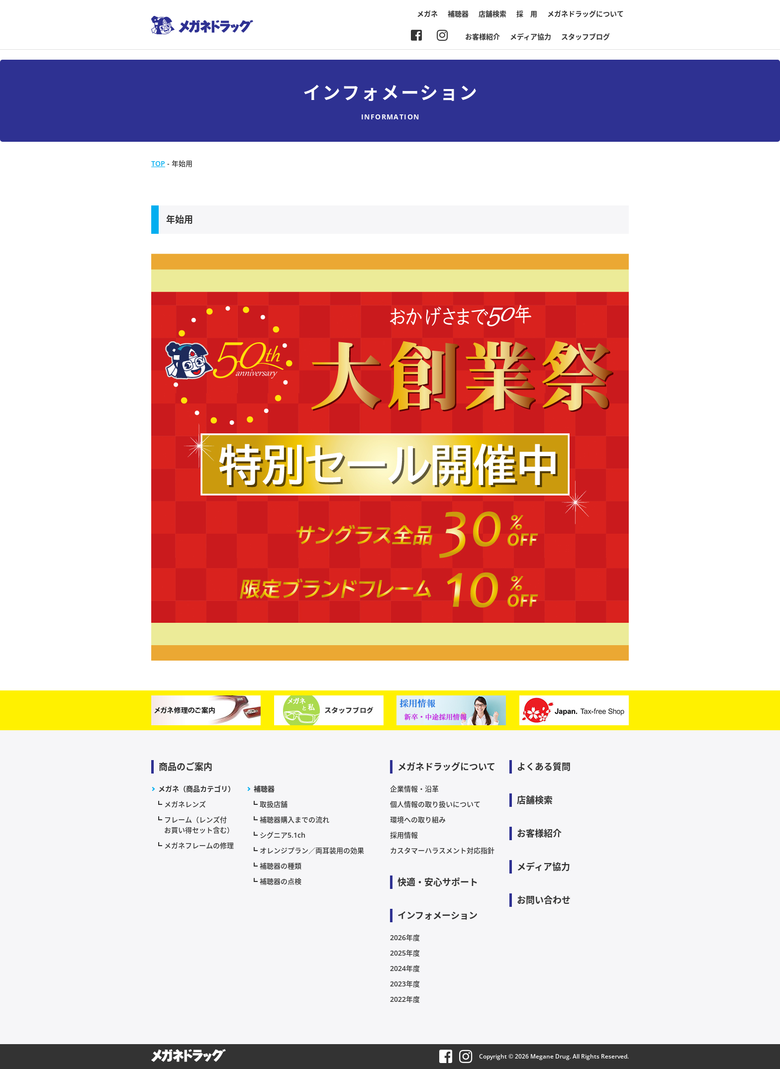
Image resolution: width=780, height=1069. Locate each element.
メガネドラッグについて (585, 13)
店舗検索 (492, 13)
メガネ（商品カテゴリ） (196, 788)
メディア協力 (530, 36)
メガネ (427, 13)
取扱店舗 (274, 804)
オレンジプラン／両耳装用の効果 (312, 850)
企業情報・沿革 (414, 788)
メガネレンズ (185, 804)
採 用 (526, 13)
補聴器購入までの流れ (294, 819)
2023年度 (405, 983)
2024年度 (405, 968)
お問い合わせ (544, 900)
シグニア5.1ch (282, 835)
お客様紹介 (482, 36)
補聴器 (458, 13)
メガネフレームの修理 (199, 845)
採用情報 (404, 835)
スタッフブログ (585, 36)
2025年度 (405, 953)
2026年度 (405, 937)
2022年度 (405, 999)
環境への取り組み (418, 819)
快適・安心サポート (437, 882)
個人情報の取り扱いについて (435, 804)
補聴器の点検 (280, 881)
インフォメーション (437, 915)
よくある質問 (544, 767)
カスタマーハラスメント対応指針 (442, 850)
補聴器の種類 (280, 866)
